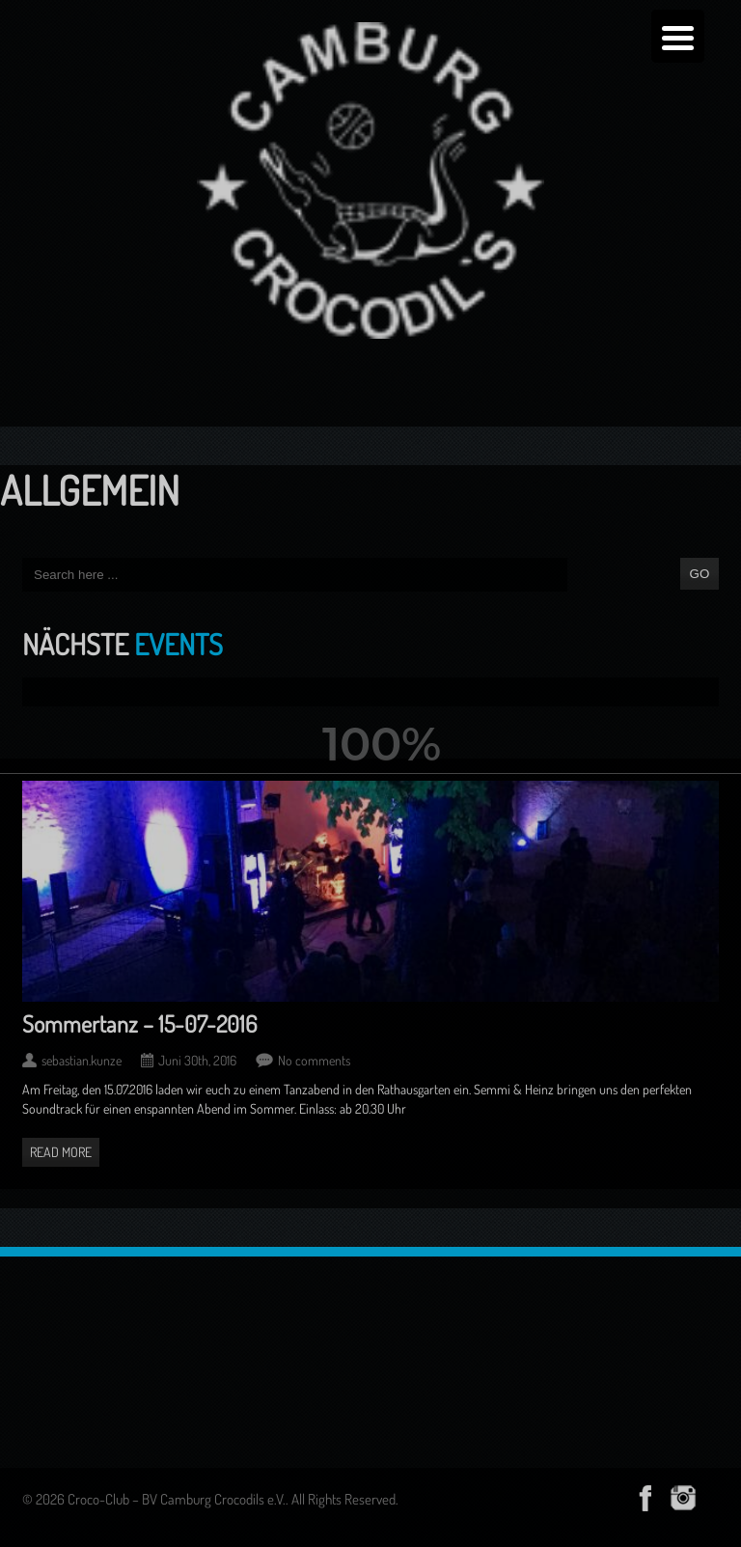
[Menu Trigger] (677, 36)
